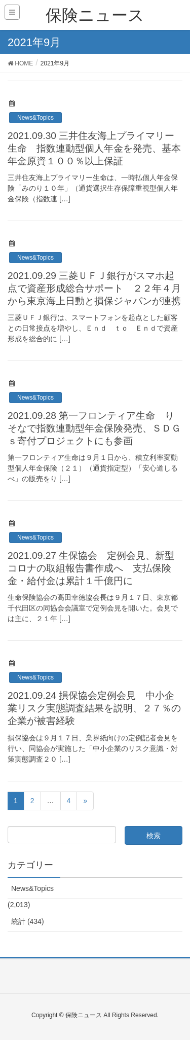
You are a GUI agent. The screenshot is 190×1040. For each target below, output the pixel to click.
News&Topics (35, 117)
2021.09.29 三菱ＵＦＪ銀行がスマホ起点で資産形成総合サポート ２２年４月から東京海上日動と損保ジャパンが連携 (94, 288)
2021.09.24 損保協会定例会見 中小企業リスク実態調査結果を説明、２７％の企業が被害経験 (94, 708)
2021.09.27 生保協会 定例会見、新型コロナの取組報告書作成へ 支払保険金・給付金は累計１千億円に (91, 568)
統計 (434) (27, 921)
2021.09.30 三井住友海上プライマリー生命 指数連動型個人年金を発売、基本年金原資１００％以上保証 (94, 148)
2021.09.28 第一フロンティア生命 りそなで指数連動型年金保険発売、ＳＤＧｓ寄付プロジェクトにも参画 (94, 428)
